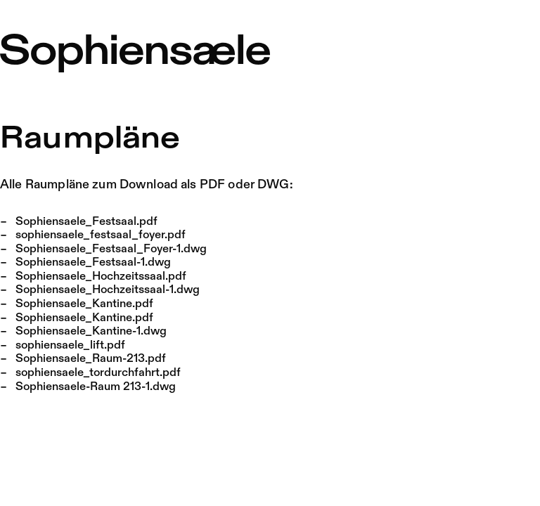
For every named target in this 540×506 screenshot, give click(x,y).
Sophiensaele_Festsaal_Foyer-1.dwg (111, 249)
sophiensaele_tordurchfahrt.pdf (98, 373)
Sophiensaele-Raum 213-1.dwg (95, 387)
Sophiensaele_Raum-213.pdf (90, 359)
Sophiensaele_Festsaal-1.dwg (93, 262)
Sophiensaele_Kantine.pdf (84, 304)
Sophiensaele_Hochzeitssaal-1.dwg (107, 290)
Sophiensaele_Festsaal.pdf (86, 222)
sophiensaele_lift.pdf (70, 345)
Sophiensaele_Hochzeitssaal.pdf (100, 277)
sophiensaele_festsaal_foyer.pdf (100, 235)
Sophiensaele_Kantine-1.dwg (91, 331)
